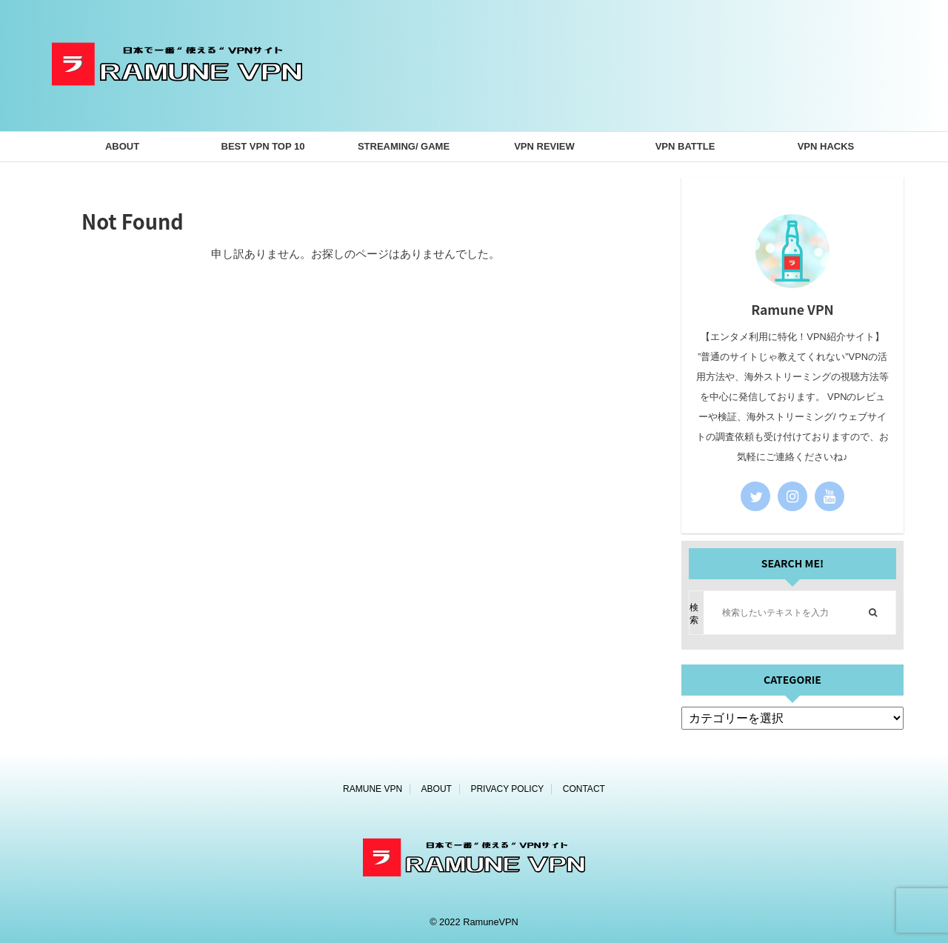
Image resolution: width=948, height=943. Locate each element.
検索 (694, 613)
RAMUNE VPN (372, 789)
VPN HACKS (826, 146)
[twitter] (755, 496)
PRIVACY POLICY (507, 789)
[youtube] (829, 496)
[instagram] (792, 496)
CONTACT (584, 789)
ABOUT (122, 146)
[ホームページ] (177, 108)
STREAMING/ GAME (404, 146)
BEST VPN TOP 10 (263, 146)
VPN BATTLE (685, 146)
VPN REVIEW (544, 146)
